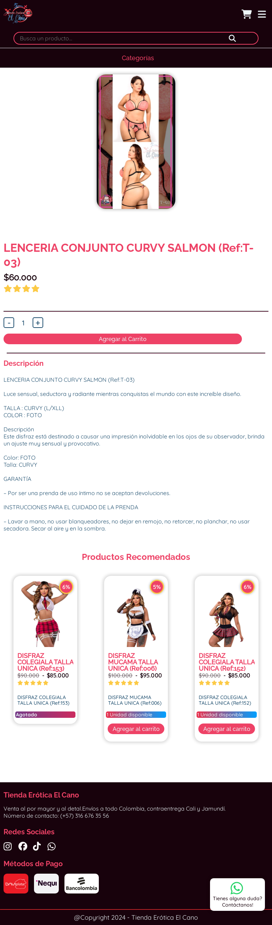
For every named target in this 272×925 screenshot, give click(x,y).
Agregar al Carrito (123, 339)
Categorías (138, 58)
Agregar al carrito (136, 729)
